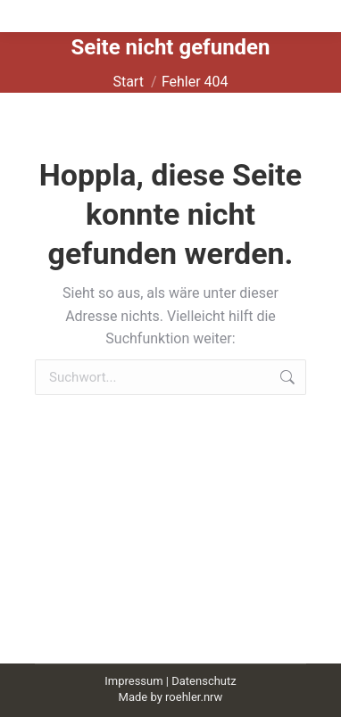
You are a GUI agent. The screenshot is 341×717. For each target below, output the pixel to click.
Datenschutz (203, 681)
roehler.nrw (193, 697)
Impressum (133, 681)
